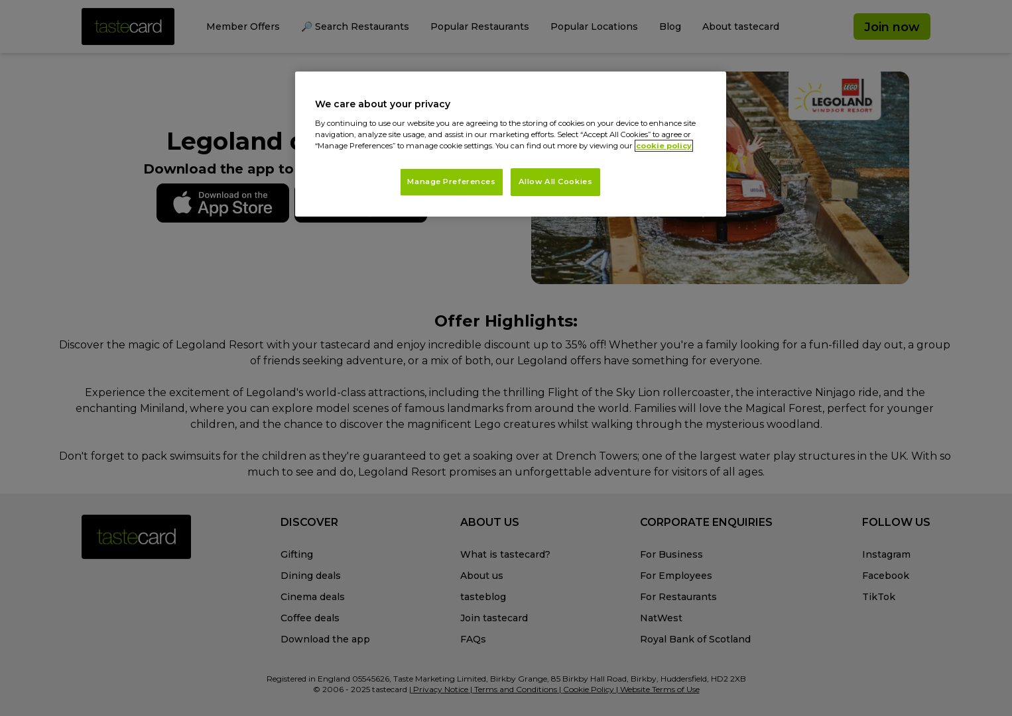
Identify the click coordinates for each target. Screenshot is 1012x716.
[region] (510, 144)
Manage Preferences (451, 181)
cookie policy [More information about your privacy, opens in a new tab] (664, 145)
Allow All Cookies (556, 181)
